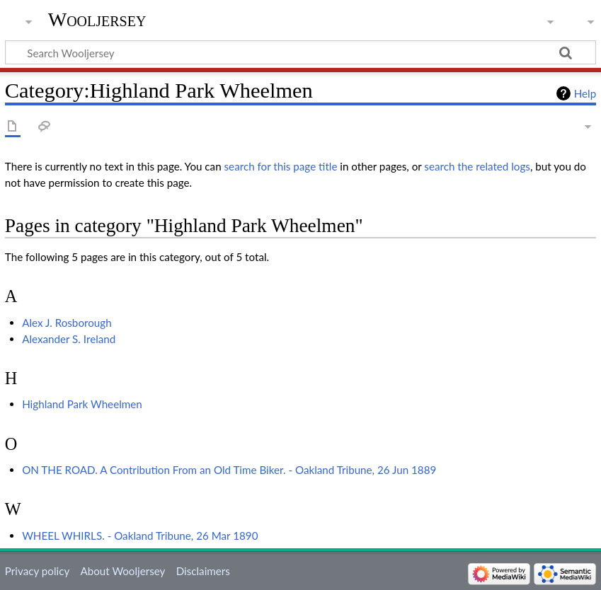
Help (585, 93)
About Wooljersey (122, 571)
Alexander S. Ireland (68, 338)
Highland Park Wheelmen (82, 404)
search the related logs (477, 166)
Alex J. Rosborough (67, 322)
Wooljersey (97, 19)
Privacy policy (37, 571)
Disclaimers (203, 571)
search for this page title (281, 166)
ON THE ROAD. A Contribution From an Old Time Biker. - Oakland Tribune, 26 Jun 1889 (229, 469)
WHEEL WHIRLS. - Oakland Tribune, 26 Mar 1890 (140, 535)
